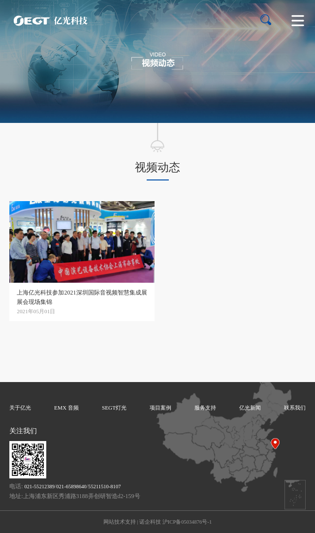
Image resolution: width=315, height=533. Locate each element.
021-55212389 (40, 486)
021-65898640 (71, 486)
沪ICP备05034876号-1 (187, 522)
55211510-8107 (104, 486)
